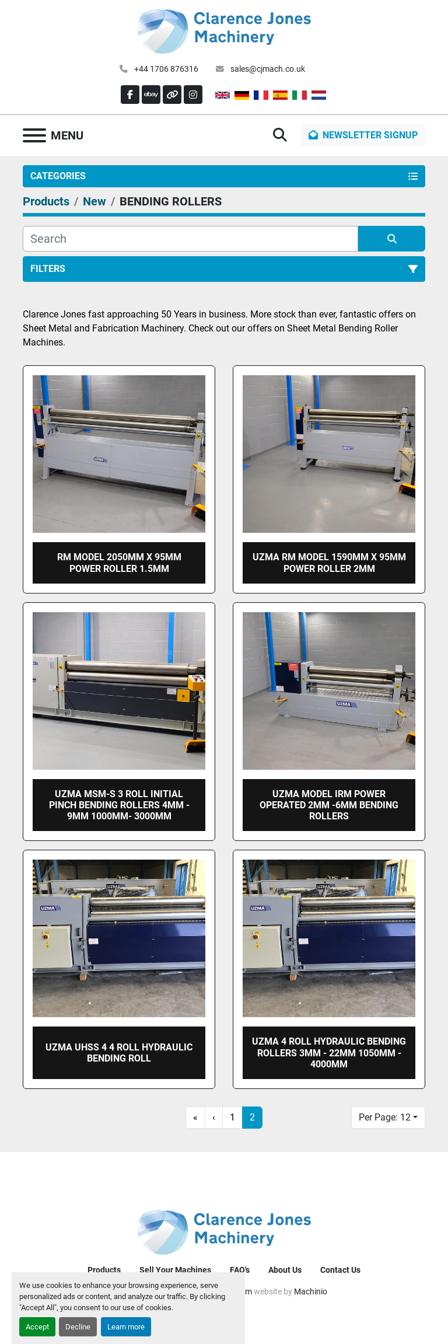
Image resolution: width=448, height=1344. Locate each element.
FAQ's (240, 1270)
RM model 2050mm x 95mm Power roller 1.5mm (119, 562)
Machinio (310, 1291)
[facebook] (130, 94)
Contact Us (340, 1270)
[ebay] (151, 94)
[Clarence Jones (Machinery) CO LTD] (224, 1231)
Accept (37, 1326)
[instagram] (193, 94)
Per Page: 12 (385, 1117)
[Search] (190, 239)
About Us (285, 1270)
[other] (172, 94)
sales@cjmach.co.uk (267, 69)
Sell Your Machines (175, 1270)
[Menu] (34, 135)
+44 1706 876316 (165, 69)
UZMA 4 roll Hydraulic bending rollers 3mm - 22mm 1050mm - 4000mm (329, 1052)
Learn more (126, 1326)
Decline (77, 1326)
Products (104, 1270)
